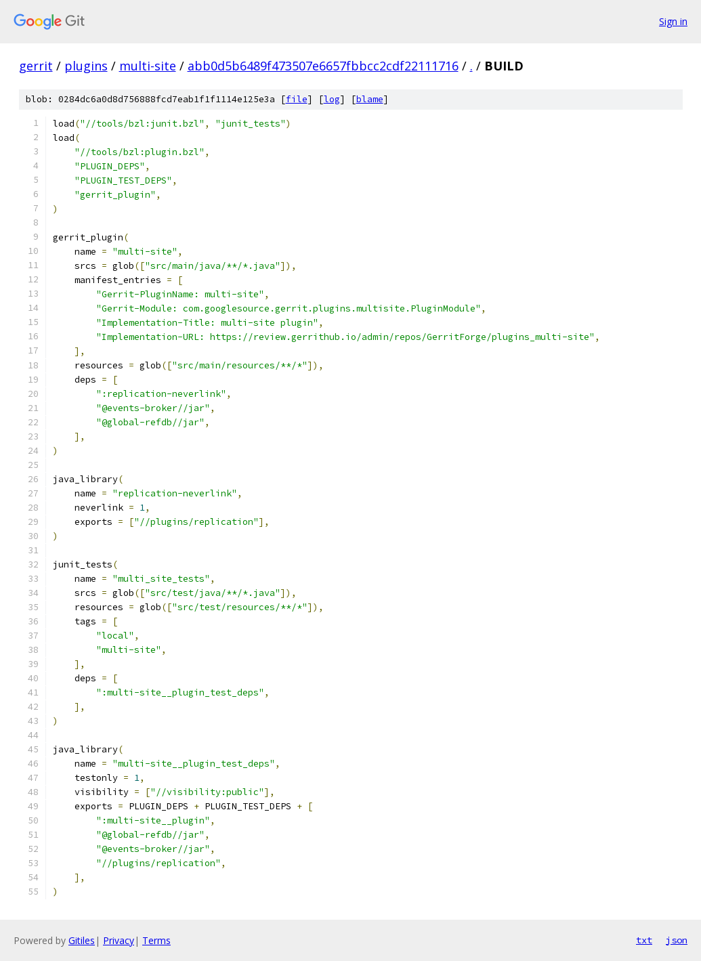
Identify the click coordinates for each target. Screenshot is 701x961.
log (332, 99)
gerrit (36, 66)
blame (369, 99)
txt (644, 940)
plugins (86, 66)
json (676, 940)
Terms (156, 940)
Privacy (118, 940)
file (296, 99)
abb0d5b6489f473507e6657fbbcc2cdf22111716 (323, 66)
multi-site (147, 66)
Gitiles (81, 940)
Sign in (673, 21)
